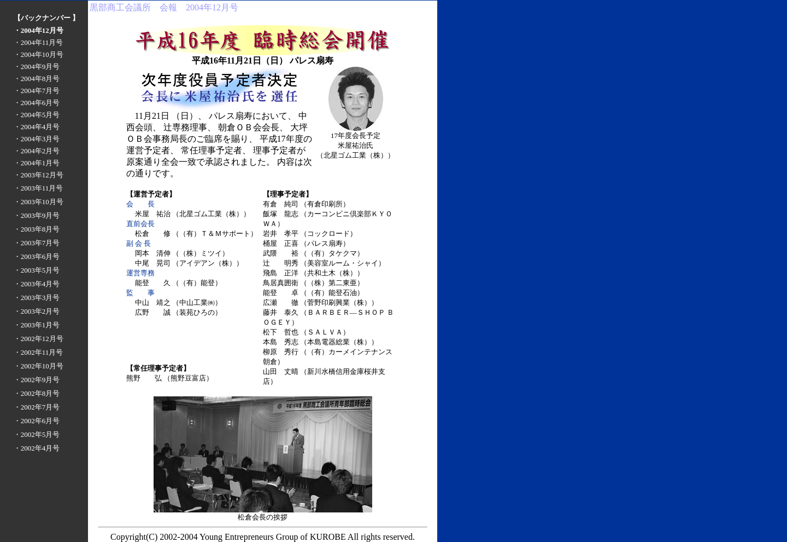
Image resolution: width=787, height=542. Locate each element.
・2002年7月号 (37, 407)
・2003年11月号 (38, 188)
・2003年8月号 (37, 229)
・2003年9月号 (37, 215)
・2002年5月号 (37, 434)
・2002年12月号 (38, 339)
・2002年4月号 (37, 448)
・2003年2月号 (37, 311)
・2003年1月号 (37, 325)
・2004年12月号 (38, 30)
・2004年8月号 (37, 78)
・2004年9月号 (37, 66)
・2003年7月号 (37, 243)
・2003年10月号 (38, 202)
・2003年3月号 (37, 297)
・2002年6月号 (37, 421)
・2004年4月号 (37, 127)
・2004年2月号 (37, 151)
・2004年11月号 (38, 42)
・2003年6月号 (37, 256)
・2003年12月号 (38, 175)
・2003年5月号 (37, 270)
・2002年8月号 (37, 393)
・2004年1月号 (37, 163)
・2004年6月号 (37, 103)
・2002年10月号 (38, 366)
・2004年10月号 (38, 54)
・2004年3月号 (37, 139)
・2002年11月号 (38, 352)
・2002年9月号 (37, 380)
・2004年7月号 (37, 91)
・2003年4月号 (37, 284)
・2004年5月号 (37, 115)
